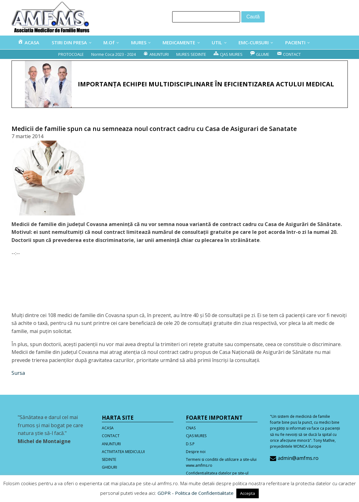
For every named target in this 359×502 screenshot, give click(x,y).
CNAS (191, 428)
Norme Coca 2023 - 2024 (113, 54)
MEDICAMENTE (179, 42)
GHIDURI (109, 467)
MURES (138, 42)
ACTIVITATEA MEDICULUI (123, 451)
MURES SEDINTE (191, 54)
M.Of (109, 42)
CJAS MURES (196, 435)
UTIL (217, 42)
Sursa (18, 372)
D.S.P (190, 443)
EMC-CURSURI (254, 42)
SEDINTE (109, 459)
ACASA (108, 428)
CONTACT (111, 435)
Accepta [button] (247, 493)
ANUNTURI (111, 443)
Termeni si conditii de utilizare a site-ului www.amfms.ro (221, 462)
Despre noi (195, 451)
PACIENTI (295, 42)
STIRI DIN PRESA (69, 42)
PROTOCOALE (71, 54)
